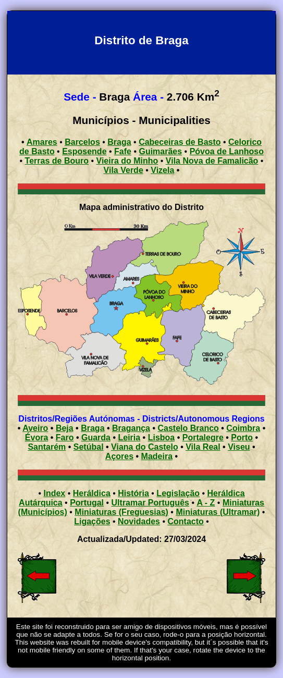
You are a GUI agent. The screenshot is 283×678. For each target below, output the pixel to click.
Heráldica (91, 493)
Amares (42, 142)
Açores (119, 456)
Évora (36, 437)
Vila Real (203, 446)
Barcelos (82, 142)
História (133, 493)
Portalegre (203, 437)
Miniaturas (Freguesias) (121, 512)
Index (54, 493)
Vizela (162, 170)
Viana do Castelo (144, 446)
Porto (242, 437)
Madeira (157, 456)
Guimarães (160, 151)
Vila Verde (123, 170)
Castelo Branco (187, 428)
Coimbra (243, 428)
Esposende (84, 151)
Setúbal (88, 446)
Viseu (239, 446)
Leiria (129, 437)
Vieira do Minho (127, 160)
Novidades (139, 521)
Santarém (47, 446)
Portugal (87, 502)
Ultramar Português (150, 502)
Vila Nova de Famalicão (212, 160)
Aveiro (35, 428)
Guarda (95, 437)
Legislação (178, 493)
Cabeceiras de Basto (179, 142)
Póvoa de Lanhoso (227, 151)
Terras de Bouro (57, 160)
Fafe (122, 151)
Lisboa (161, 437)
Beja (64, 428)
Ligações (92, 521)
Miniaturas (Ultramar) (218, 512)
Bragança (131, 428)
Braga (119, 142)
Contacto (185, 521)
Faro (65, 437)
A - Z (205, 502)
